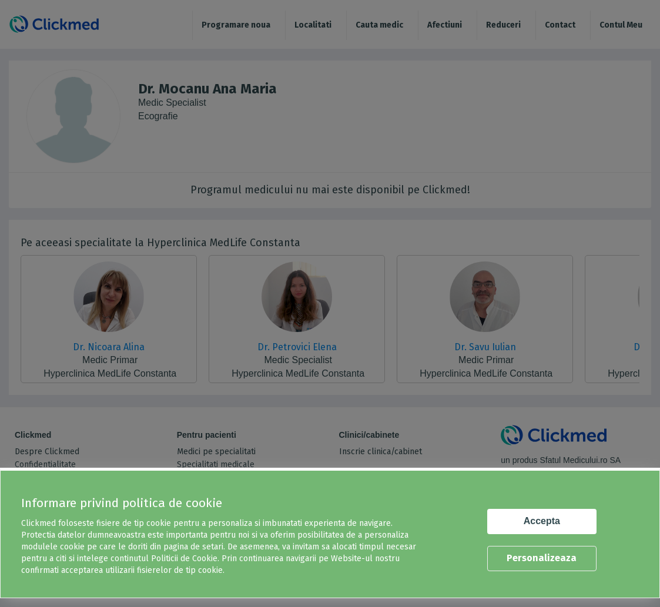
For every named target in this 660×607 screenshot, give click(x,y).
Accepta (542, 521)
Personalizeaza (542, 558)
